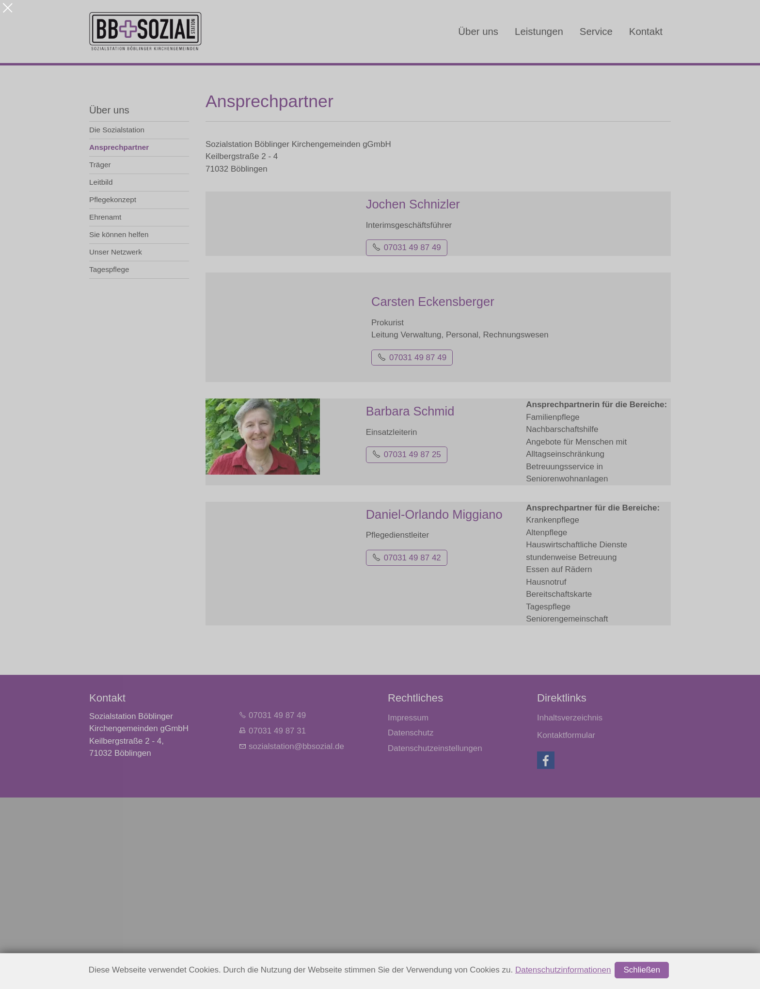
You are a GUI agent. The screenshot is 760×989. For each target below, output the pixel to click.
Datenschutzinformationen (563, 969)
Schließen (641, 969)
